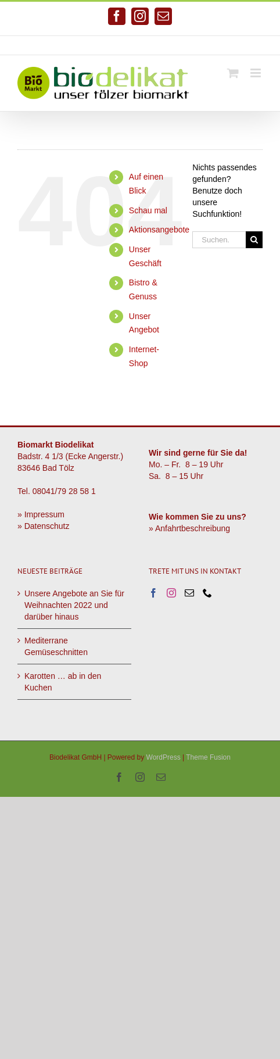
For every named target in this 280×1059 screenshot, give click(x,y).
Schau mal (148, 210)
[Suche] (254, 239)
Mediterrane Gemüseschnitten (56, 646)
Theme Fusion (208, 757)
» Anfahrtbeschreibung (189, 528)
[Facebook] (153, 593)
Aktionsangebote (159, 229)
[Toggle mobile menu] (256, 73)
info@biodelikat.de (185, 45)
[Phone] (207, 593)
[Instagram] (171, 593)
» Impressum (40, 514)
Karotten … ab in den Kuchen (62, 681)
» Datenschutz (43, 526)
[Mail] (189, 593)
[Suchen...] (219, 239)
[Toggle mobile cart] (233, 73)
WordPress (163, 757)
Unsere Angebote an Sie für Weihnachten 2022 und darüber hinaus (74, 605)
